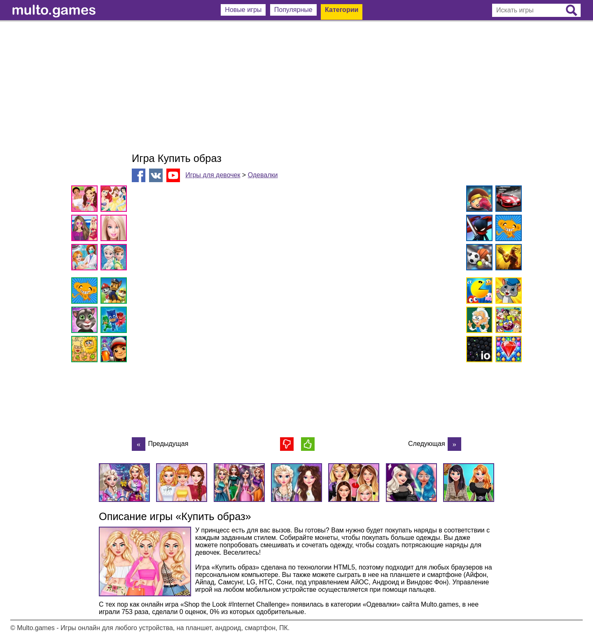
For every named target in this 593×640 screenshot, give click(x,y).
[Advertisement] (296, 86)
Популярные (293, 9)
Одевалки (263, 174)
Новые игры (243, 9)
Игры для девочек (212, 174)
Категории (341, 9)
